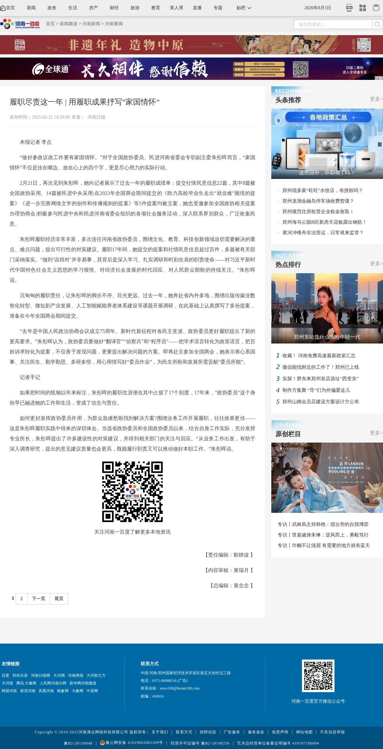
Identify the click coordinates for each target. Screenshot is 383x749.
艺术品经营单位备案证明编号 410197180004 (278, 743)
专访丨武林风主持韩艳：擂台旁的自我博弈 (323, 524)
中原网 (92, 691)
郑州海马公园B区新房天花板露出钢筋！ (324, 222)
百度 (5, 675)
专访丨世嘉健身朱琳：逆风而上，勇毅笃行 (323, 534)
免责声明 (280, 732)
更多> (376, 99)
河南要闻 (114, 23)
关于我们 (160, 732)
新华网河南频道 (83, 683)
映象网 (63, 691)
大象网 (77, 691)
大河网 (59, 675)
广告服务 (232, 732)
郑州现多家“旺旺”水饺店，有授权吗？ (322, 190)
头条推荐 (288, 100)
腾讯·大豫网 (26, 683)
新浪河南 (27, 691)
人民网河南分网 (53, 683)
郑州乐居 (20, 675)
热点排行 (288, 264)
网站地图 (304, 732)
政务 (52, 7)
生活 (72, 7)
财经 (114, 7)
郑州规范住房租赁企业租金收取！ (318, 211)
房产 (93, 7)
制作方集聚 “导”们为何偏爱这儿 (316, 390)
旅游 (135, 7)
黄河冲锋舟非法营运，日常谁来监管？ (323, 232)
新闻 (31, 7)
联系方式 (184, 732)
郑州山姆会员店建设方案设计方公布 (320, 401)
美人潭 (176, 7)
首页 (10, 7)
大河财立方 (96, 675)
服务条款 (256, 732)
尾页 (59, 598)
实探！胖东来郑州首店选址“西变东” (320, 378)
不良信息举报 (332, 732)
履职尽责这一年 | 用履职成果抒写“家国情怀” (85, 102)
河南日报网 (40, 675)
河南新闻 (91, 23)
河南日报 (96, 117)
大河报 (7, 683)
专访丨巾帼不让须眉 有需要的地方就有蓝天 (324, 545)
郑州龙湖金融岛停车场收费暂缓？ (318, 201)
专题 (218, 7)
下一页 (38, 598)
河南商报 (75, 675)
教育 (155, 7)
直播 (197, 7)
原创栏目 (288, 433)
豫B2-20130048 (78, 743)
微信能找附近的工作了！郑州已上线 (320, 367)
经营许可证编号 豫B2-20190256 (200, 743)
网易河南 (9, 691)
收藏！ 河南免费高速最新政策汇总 (319, 355)
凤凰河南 (46, 691)
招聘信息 (208, 732)
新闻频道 (69, 23)
